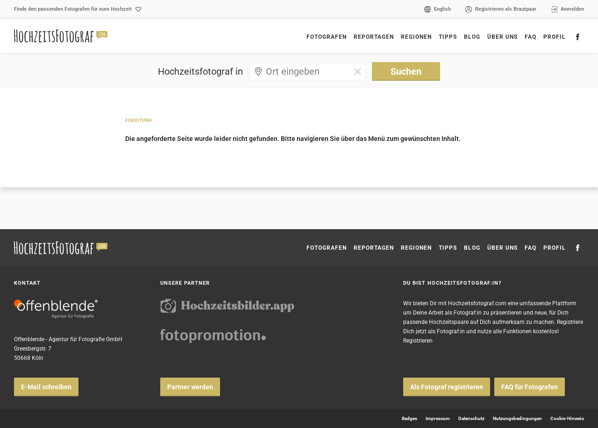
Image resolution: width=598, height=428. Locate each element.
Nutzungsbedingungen (517, 418)
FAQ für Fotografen (529, 387)
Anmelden (572, 9)
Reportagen (374, 37)
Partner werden (190, 387)
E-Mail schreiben (46, 387)
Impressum (438, 418)
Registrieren (418, 340)
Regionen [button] (416, 37)
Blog (472, 37)
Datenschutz (471, 418)
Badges (409, 418)
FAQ (530, 37)
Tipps (448, 37)
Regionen (416, 248)
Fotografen (326, 37)
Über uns (502, 37)
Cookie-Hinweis (567, 418)
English (442, 9)
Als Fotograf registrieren (446, 387)
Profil (554, 37)
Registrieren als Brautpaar (505, 9)
